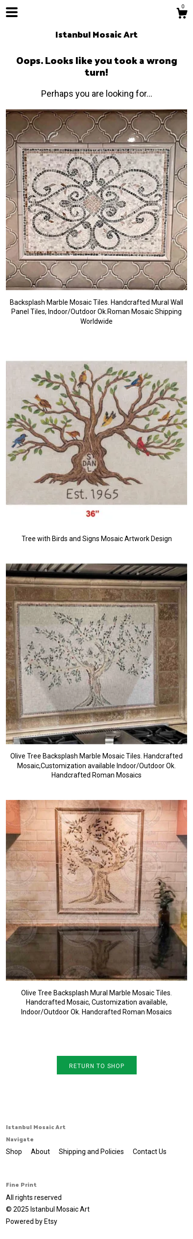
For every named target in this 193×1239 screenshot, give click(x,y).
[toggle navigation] (12, 12)
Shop (15, 1151)
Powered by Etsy (31, 1221)
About (41, 1151)
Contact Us (150, 1151)
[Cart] (181, 14)
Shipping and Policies (92, 1151)
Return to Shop (96, 1066)
